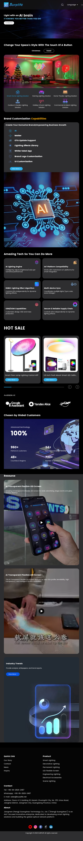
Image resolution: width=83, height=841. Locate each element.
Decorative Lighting (51, 764)
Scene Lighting (49, 781)
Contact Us (9, 23)
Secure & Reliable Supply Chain (58, 308)
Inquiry (7, 770)
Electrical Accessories (52, 777)
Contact (7, 764)
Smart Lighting (49, 760)
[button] (70, 387)
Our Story (8, 760)
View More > (16, 169)
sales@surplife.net (19, 796)
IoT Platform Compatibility (56, 266)
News (6, 767)
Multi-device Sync (52, 288)
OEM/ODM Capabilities (16, 308)
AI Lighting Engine (14, 266)
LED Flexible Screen (51, 770)
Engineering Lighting (51, 774)
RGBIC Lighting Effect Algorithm (20, 288)
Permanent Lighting (51, 767)
